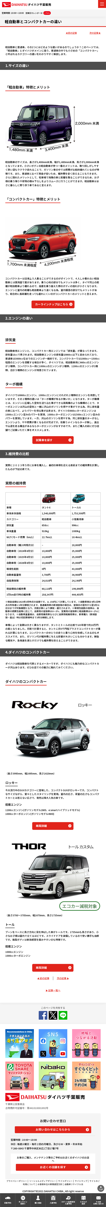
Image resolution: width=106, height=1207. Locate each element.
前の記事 (72, 33)
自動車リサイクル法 (74, 1184)
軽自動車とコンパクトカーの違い (33, 21)
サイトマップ (81, 1180)
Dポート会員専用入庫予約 (68, 1202)
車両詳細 (41, 826)
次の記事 (93, 33)
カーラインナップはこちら (51, 304)
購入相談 (38, 1202)
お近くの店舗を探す (53, 1167)
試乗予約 (7, 1202)
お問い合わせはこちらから (53, 1129)
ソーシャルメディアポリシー (42, 1180)
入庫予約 (53, 1202)
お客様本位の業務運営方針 (50, 1184)
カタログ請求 (83, 1202)
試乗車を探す (44, 440)
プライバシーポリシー (16, 1180)
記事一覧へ (54, 990)
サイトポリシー (65, 1180)
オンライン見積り (23, 1202)
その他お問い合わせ (98, 1202)
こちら (47, 13)
